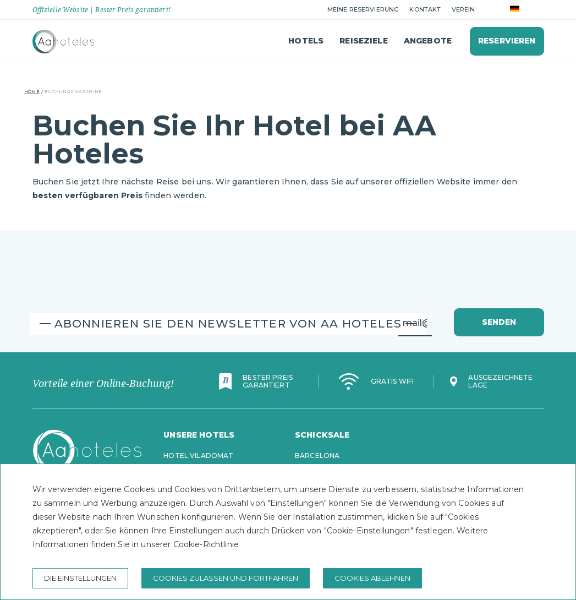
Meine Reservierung (363, 9)
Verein (463, 9)
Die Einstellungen (80, 578)
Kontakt (425, 9)
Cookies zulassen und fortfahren (225, 578)
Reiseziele (363, 41)
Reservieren (507, 41)
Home (32, 91)
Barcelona (317, 455)
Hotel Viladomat (198, 455)
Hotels (305, 41)
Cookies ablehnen (372, 578)
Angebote (428, 41)
